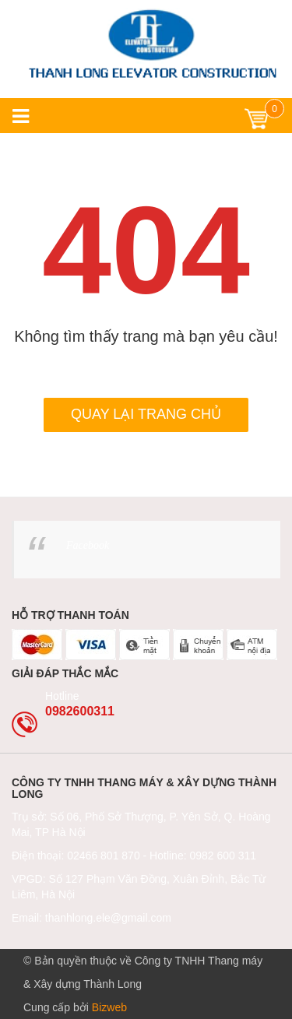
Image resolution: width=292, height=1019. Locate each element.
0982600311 (79, 711)
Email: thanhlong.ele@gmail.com (91, 918)
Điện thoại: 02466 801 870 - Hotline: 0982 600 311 (134, 855)
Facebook (87, 545)
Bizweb (109, 1007)
